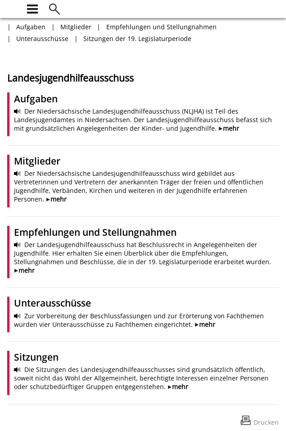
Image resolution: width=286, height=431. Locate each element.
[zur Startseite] (12, 8)
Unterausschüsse (42, 38)
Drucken (266, 422)
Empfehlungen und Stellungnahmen (161, 27)
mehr (231, 128)
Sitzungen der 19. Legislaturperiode (137, 38)
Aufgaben (30, 27)
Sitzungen (36, 357)
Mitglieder (75, 27)
